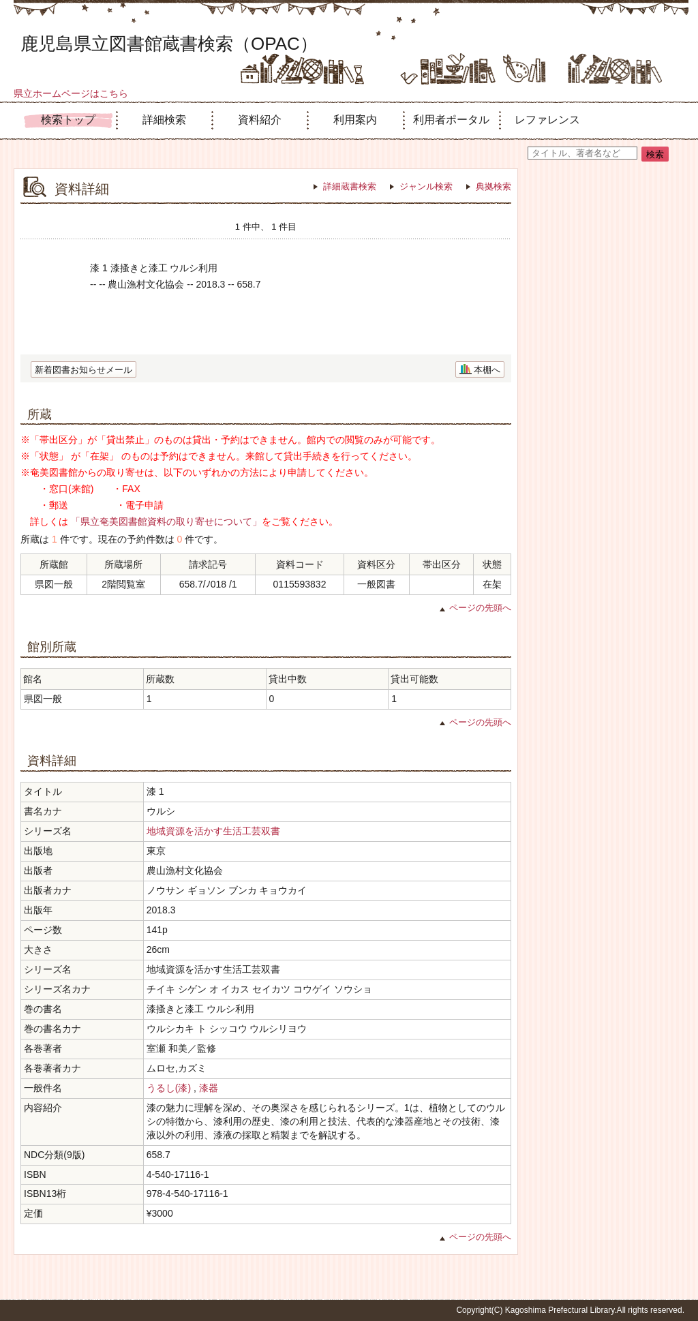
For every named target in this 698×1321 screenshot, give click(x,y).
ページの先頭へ (480, 608)
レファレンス (547, 119)
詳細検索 (164, 119)
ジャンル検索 (426, 186)
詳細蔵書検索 (349, 186)
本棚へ (487, 370)
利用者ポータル (451, 119)
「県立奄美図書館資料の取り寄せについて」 (166, 521)
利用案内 (355, 119)
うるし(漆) (169, 1087)
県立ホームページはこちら (71, 93)
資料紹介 (260, 119)
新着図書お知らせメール (83, 370)
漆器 (208, 1087)
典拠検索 (493, 186)
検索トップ (68, 119)
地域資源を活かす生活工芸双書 (213, 830)
